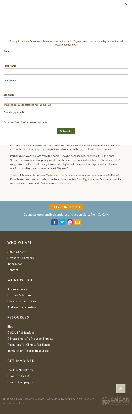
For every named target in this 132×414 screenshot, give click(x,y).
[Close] (126, 4)
